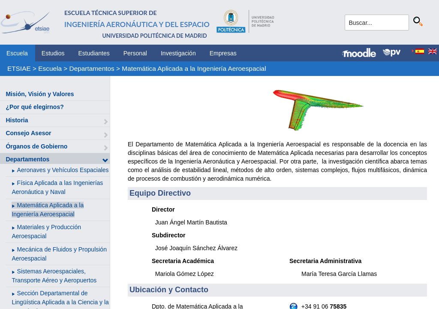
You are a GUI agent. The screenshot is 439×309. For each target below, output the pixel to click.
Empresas (223, 53)
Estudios (53, 53)
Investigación (178, 53)
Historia (17, 120)
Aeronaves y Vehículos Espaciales (63, 170)
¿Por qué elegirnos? (34, 106)
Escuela (17, 53)
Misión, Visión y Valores (40, 94)
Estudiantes (94, 53)
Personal (135, 53)
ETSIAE (19, 68)
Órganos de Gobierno (36, 146)
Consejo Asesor (28, 133)
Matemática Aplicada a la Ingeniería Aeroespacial (194, 68)
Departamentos (91, 68)
